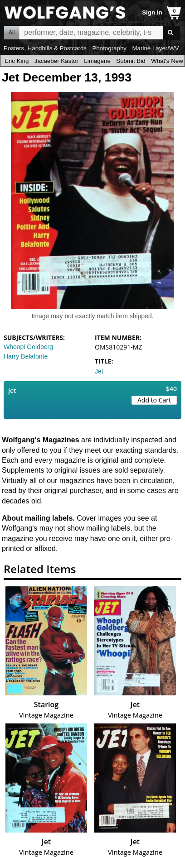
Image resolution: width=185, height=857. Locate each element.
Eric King (17, 60)
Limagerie (97, 60)
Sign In (152, 12)
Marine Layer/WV (155, 48)
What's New (167, 60)
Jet (99, 371)
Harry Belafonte (26, 356)
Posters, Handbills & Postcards (45, 48)
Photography (109, 48)
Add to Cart (154, 400)
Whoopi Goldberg (28, 346)
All (12, 32)
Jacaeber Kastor (56, 60)
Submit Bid (130, 60)
